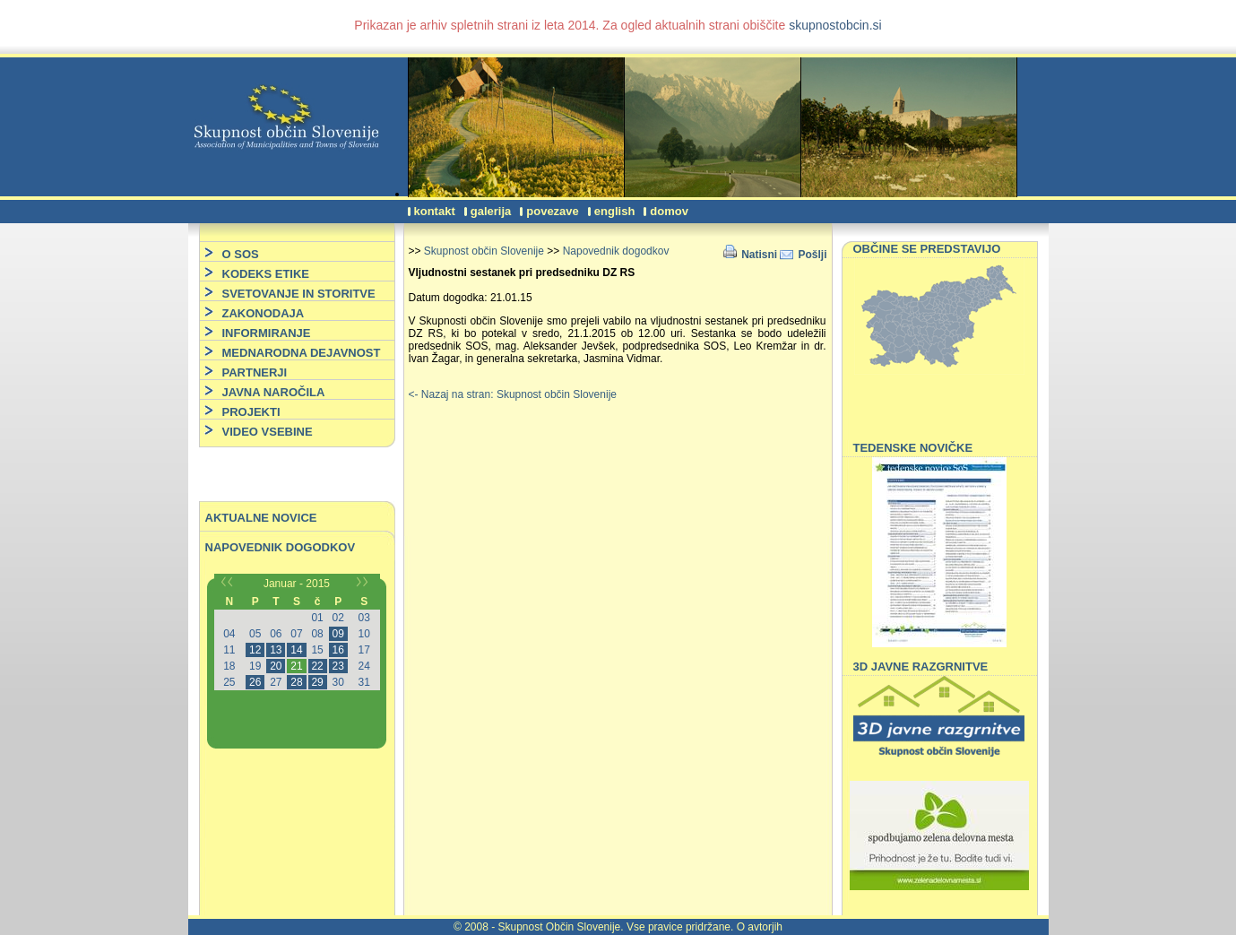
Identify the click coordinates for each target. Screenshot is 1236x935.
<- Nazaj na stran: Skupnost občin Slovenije (513, 394)
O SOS (240, 254)
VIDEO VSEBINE (267, 431)
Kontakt (434, 211)
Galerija (491, 211)
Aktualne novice (261, 517)
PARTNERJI (255, 372)
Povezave (552, 211)
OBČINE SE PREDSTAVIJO (927, 248)
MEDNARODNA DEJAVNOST (301, 352)
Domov (669, 211)
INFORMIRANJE (266, 333)
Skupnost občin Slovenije (484, 251)
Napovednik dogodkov (280, 547)
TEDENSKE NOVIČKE (913, 448)
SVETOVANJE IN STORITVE (299, 293)
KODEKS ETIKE (266, 274)
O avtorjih (759, 927)
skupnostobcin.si (835, 25)
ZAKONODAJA (263, 313)
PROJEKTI (251, 412)
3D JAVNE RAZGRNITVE (921, 666)
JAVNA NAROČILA (273, 392)
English (614, 211)
